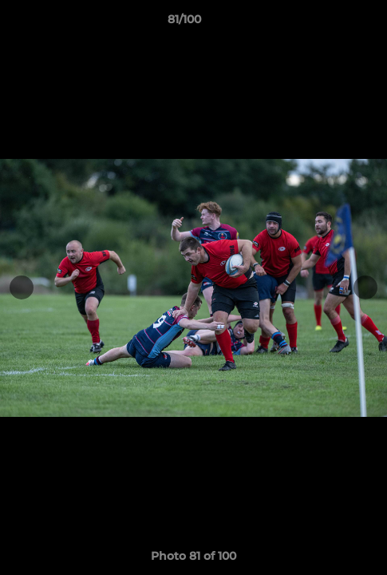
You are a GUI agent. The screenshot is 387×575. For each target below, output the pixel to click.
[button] (329, 23)
